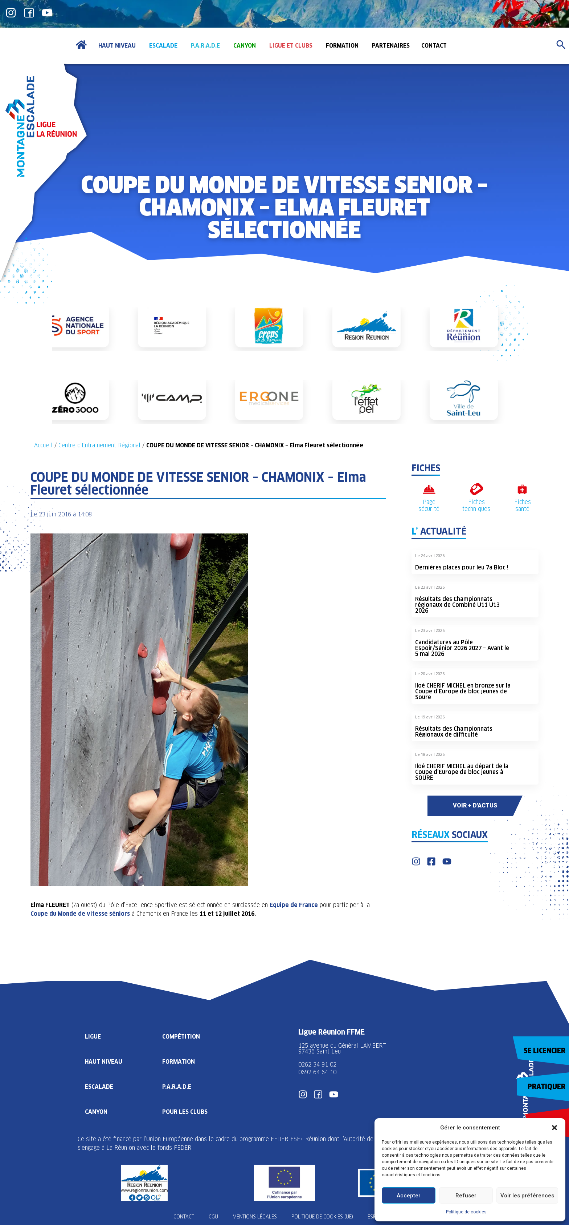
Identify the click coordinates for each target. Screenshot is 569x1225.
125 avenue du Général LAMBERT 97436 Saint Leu (343, 1048)
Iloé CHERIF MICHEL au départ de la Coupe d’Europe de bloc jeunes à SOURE (461, 772)
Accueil (43, 445)
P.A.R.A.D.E (176, 1087)
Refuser (465, 1195)
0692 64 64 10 (317, 1072)
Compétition (181, 1036)
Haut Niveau (103, 1061)
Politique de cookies (466, 1211)
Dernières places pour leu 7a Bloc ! (461, 567)
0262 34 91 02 (317, 1064)
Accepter (409, 1195)
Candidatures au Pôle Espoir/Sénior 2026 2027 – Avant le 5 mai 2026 (462, 648)
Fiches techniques (476, 505)
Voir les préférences (527, 1195)
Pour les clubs (185, 1112)
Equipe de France (294, 905)
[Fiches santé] (522, 489)
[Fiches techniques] (476, 489)
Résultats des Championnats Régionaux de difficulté (453, 731)
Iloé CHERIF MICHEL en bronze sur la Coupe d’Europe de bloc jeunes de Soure (463, 691)
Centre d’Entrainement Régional (99, 445)
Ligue (93, 1036)
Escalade (99, 1087)
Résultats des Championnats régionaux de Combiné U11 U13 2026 (457, 604)
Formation (178, 1061)
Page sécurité (428, 505)
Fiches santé (522, 505)
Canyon (96, 1112)
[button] (554, 1127)
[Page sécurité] (429, 489)
